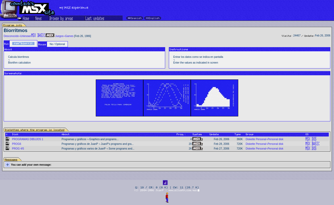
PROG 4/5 (18, 148)
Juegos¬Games (64, 36)
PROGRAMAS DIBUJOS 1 (27, 139)
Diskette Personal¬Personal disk (264, 139)
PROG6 (16, 143)
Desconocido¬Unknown (17, 36)
